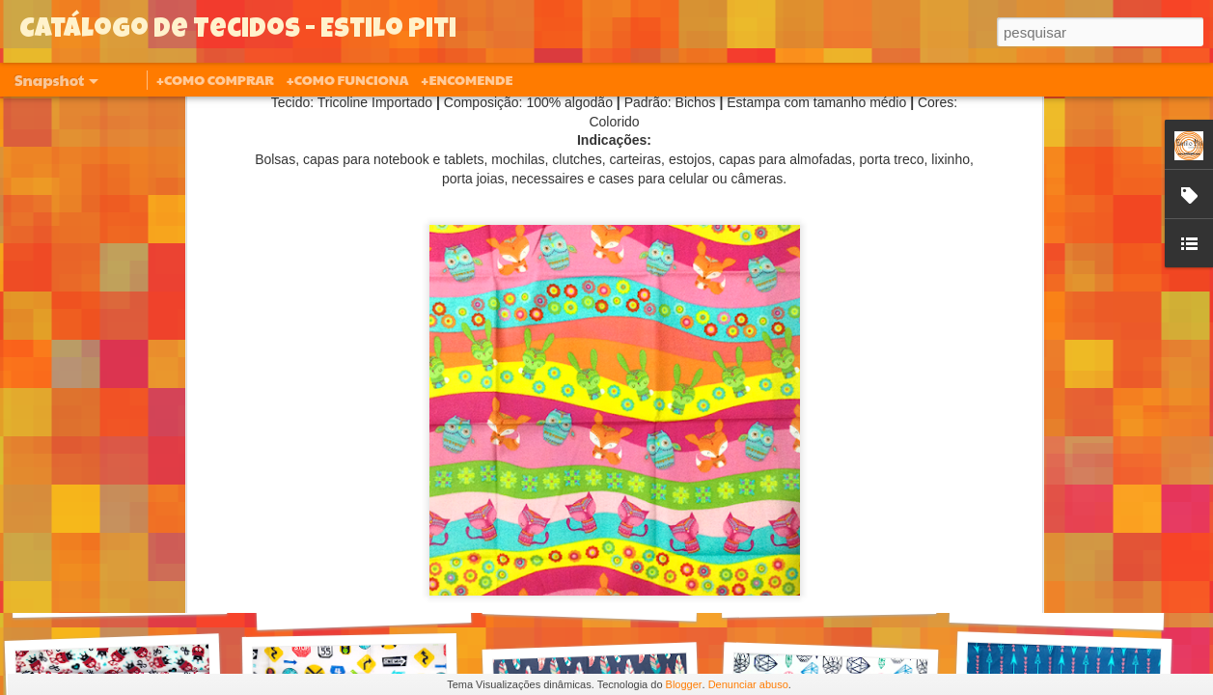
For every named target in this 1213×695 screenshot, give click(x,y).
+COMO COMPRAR (215, 79)
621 (829, 594)
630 (119, 594)
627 (363, 606)
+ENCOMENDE (466, 79)
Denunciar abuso (748, 684)
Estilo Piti (727, 369)
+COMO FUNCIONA (347, 79)
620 (1056, 606)
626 (589, 597)
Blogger (684, 684)
